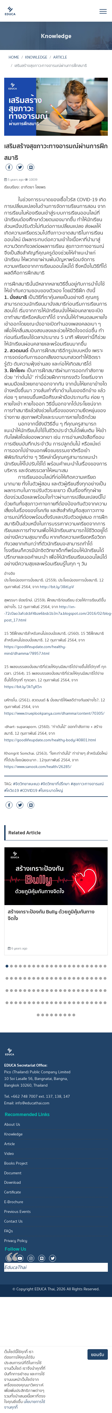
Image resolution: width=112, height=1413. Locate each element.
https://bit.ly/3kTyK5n (23, 686)
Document (12, 1173)
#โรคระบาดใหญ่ (50, 791)
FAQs (8, 1231)
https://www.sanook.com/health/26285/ (37, 766)
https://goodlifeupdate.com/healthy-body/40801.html (50, 740)
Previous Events (17, 1212)
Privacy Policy (15, 1241)
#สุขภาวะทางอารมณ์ (87, 784)
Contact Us (13, 1221)
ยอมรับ (97, 1354)
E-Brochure (13, 1202)
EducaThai (15, 1267)
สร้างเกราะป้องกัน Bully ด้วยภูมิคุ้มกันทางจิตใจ (51, 915)
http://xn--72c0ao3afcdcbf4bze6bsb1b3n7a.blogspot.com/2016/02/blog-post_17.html (58, 613)
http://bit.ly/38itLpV (57, 587)
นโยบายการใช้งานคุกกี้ (24, 1404)
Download (12, 1182)
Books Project (16, 1163)
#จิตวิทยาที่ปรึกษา (55, 784)
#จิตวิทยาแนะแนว (26, 784)
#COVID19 (28, 791)
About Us (12, 1124)
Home (14, 57)
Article (60, 57)
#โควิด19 (11, 791)
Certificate (12, 1192)
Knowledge (36, 57)
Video (9, 1154)
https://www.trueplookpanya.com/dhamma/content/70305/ (54, 713)
